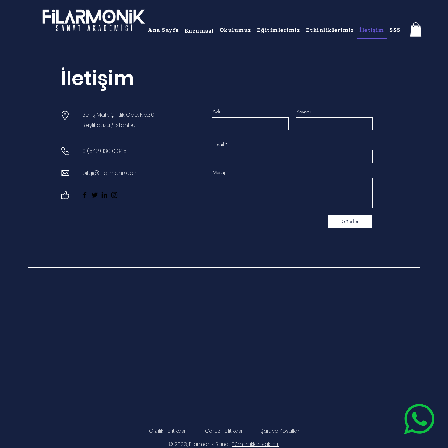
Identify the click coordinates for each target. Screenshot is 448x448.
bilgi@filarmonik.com (110, 173)
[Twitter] (95, 195)
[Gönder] (350, 221)
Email (218, 144)
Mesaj (218, 172)
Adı (216, 111)
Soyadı (303, 111)
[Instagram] (114, 195)
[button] (199, 30)
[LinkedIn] (104, 195)
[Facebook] (85, 195)
